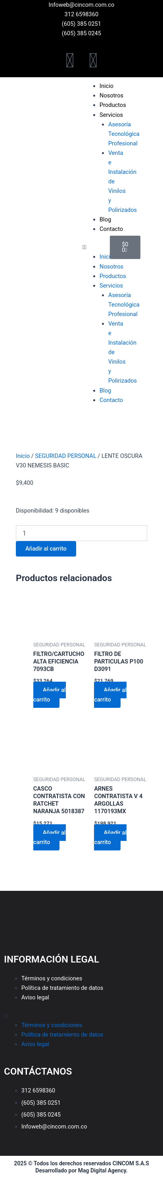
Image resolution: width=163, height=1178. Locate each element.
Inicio (23, 455)
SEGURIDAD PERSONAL (65, 455)
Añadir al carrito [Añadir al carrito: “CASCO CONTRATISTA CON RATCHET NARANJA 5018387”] (49, 837)
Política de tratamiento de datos (62, 987)
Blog (105, 219)
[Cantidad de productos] (81, 533)
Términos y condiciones (51, 978)
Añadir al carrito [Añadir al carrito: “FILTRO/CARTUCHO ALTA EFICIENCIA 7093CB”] (49, 694)
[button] (92, 247)
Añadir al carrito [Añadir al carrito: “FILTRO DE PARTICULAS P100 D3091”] (110, 694)
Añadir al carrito (46, 548)
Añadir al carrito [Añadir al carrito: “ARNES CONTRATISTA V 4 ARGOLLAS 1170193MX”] (110, 837)
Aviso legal (35, 997)
